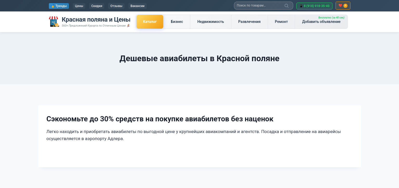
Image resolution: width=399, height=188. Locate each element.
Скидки (96, 6)
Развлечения (249, 22)
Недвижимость (210, 22)
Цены (79, 6)
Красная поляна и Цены (96, 19)
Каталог (150, 22)
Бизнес (177, 22)
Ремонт (281, 22)
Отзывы (116, 6)
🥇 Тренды (59, 6)
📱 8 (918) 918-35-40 (314, 6)
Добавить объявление (323, 20)
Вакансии (137, 6)
